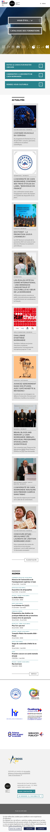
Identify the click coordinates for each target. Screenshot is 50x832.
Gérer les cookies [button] (15, 828)
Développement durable (20, 482)
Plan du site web (20, 811)
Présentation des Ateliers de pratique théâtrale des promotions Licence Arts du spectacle (25, 615)
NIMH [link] (23, 449)
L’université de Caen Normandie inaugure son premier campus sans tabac (25, 490)
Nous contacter (25, 791)
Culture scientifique (19, 129)
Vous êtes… (23, 20)
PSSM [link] (14, 656)
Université (26, 175)
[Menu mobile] (43, 3)
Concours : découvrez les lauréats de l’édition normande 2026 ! (25, 537)
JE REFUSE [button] (41, 828)
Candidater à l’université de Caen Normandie (19, 75)
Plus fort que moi (18, 626)
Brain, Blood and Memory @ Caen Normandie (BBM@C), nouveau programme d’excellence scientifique (25, 438)
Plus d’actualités (31, 559)
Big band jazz (17, 664)
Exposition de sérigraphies (22, 590)
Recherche (29, 129)
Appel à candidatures (20, 332)
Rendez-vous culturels (17, 84)
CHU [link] (22, 451)
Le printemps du (20, 605)
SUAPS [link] (26, 605)
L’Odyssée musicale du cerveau (24, 134)
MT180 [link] (28, 534)
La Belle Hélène (17, 597)
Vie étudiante (24, 380)
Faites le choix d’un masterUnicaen (19, 66)
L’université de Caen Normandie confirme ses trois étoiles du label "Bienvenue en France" (25, 183)
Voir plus (34, 673)
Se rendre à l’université (29, 796)
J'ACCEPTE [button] (29, 828)
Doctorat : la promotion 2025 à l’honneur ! (23, 234)
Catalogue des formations (25, 30)
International (18, 175)
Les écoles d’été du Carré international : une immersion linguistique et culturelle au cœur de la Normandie (25, 286)
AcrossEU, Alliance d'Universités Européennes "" (19, 773)
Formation (17, 228)
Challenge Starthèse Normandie (19, 337)
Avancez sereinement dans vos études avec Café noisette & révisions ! (25, 387)
